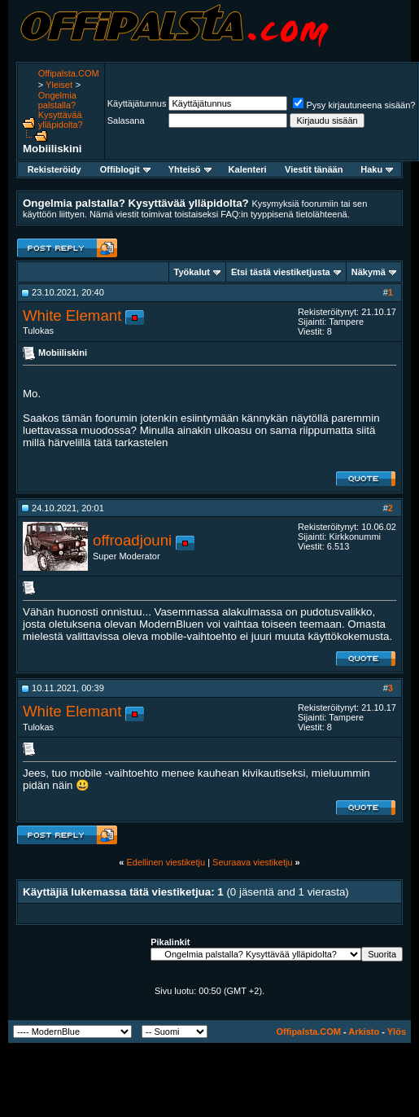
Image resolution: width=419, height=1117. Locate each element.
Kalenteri (248, 169)
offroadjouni (132, 540)
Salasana (126, 120)
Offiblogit (125, 169)
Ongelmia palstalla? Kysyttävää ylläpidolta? (60, 109)
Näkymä (368, 272)
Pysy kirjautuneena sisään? (354, 105)
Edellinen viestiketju (165, 862)
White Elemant (72, 315)
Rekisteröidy (54, 169)
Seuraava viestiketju (252, 862)
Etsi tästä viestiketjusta (280, 272)
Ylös (396, 1031)
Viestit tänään (314, 169)
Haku (376, 169)
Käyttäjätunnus (137, 103)
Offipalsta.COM (68, 73)
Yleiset (59, 85)
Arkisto (363, 1031)
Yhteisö (190, 169)
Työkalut (192, 272)
